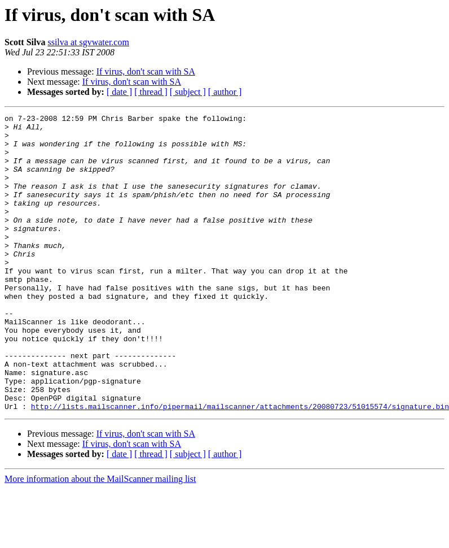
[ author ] (225, 92)
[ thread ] (151, 92)
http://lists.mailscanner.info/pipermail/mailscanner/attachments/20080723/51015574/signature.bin (240, 465)
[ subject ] (188, 92)
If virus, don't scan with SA (145, 71)
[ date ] (119, 92)
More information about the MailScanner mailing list (100, 538)
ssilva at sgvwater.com (88, 42)
